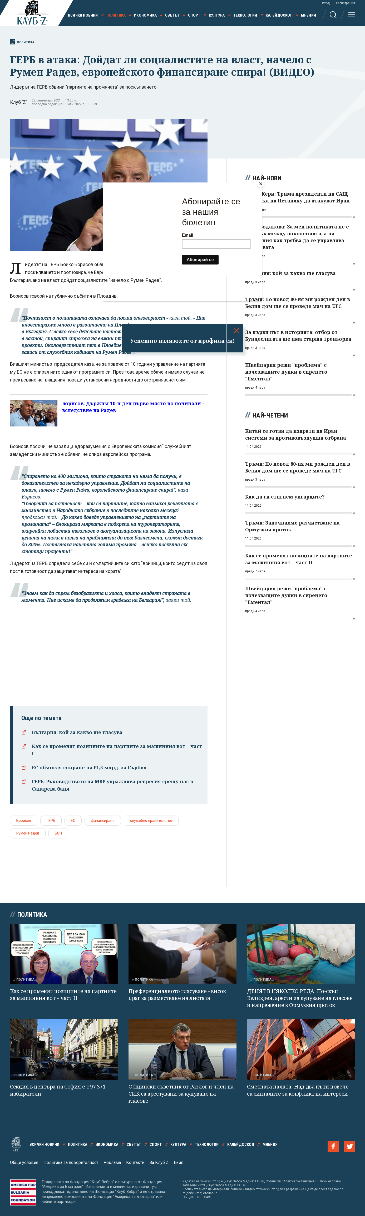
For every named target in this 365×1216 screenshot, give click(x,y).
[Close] (261, 184)
